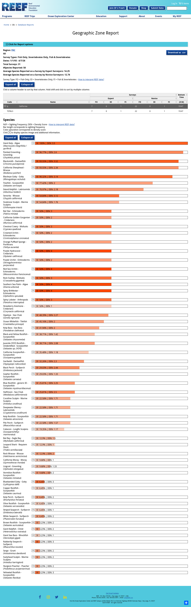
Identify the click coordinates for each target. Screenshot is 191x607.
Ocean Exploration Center (61, 16)
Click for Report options (20, 44)
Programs (7, 16)
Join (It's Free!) (117, 7)
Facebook (40, 598)
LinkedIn (65, 598)
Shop (143, 7)
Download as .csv (177, 52)
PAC (13, 50)
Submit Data (157, 7)
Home (6, 24)
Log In (174, 3)
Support (123, 16)
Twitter (56, 598)
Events (158, 16)
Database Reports (26, 24)
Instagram (48, 598)
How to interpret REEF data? (91, 79)
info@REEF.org (128, 598)
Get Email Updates (112, 593)
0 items (185, 3)
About (142, 16)
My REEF (177, 16)
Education (101, 16)
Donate (133, 7)
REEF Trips (30, 16)
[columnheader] (133, 95)
